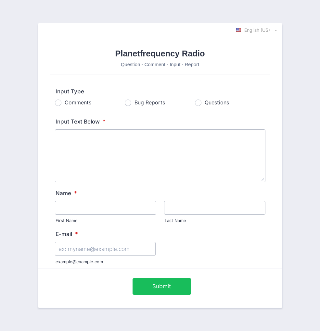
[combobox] (257, 30)
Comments (78, 103)
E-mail (67, 234)
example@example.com (79, 261)
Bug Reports (149, 103)
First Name (67, 220)
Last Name (175, 220)
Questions (217, 103)
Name (66, 193)
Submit (161, 286)
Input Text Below (81, 121)
